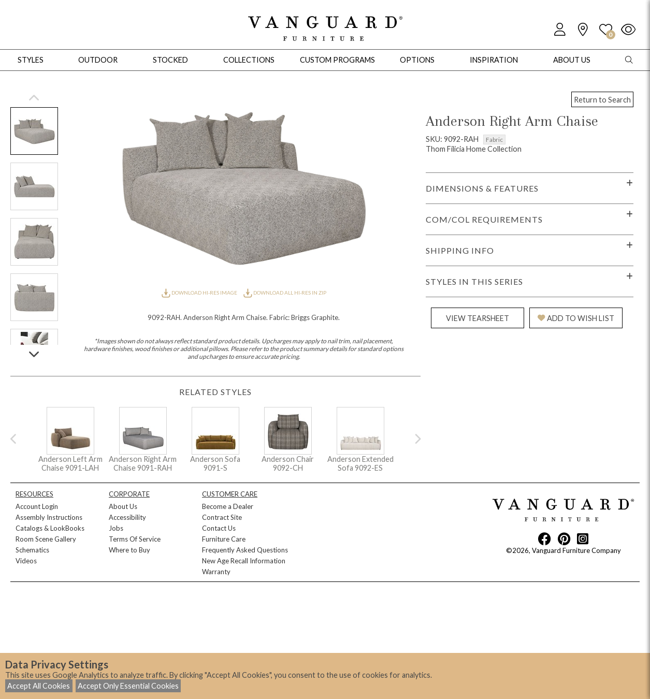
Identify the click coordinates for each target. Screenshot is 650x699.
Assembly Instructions (49, 517)
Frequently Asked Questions (245, 550)
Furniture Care (223, 539)
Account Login (37, 506)
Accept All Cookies (38, 685)
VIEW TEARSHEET (477, 318)
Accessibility (127, 517)
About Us (123, 506)
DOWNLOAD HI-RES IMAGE (200, 292)
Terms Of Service (135, 539)
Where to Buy (129, 550)
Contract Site (222, 517)
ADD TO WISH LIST (576, 318)
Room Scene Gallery (46, 539)
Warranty (216, 571)
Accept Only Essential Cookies (128, 685)
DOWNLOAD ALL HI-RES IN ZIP (284, 292)
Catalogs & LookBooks (50, 528)
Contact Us (219, 528)
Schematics (32, 550)
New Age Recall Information (243, 561)
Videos (26, 561)
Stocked (170, 59)
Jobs (116, 528)
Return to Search (602, 99)
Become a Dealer (227, 506)
